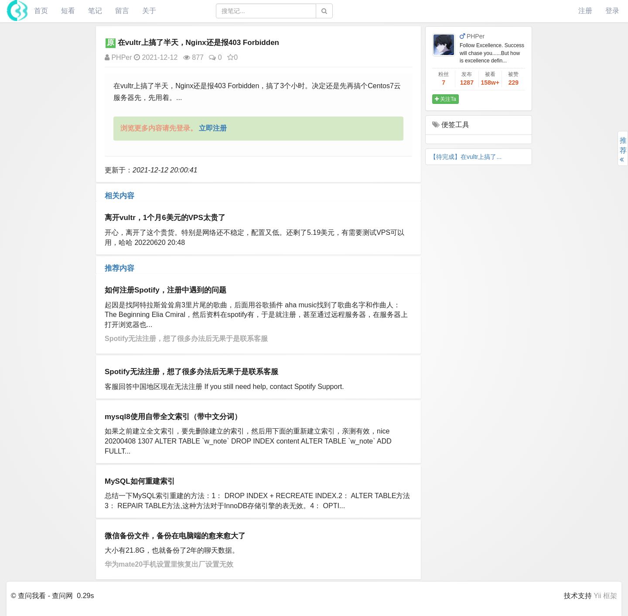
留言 (122, 10)
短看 (68, 10)
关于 (149, 10)
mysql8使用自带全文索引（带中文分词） (173, 417)
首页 (41, 10)
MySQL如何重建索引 (140, 481)
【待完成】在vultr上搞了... (466, 156)
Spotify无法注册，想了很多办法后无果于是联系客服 (186, 338)
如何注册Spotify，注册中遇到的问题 (165, 290)
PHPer (118, 57)
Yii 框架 (605, 595)
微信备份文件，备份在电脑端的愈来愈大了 (175, 536)
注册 (585, 10)
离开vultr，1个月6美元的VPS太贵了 (165, 217)
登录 (612, 10)
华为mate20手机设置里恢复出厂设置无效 (169, 564)
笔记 (95, 10)
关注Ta (445, 99)
